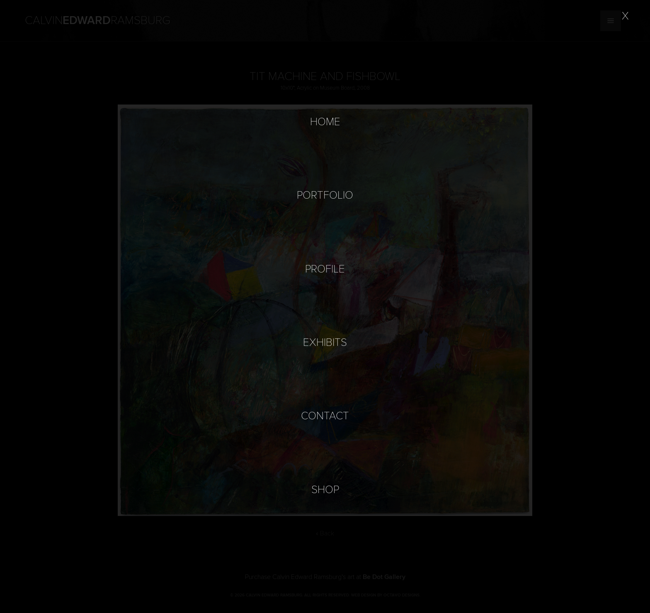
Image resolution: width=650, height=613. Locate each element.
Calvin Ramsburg (97, 21)
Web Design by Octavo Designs (385, 595)
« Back (325, 533)
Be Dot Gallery (384, 577)
